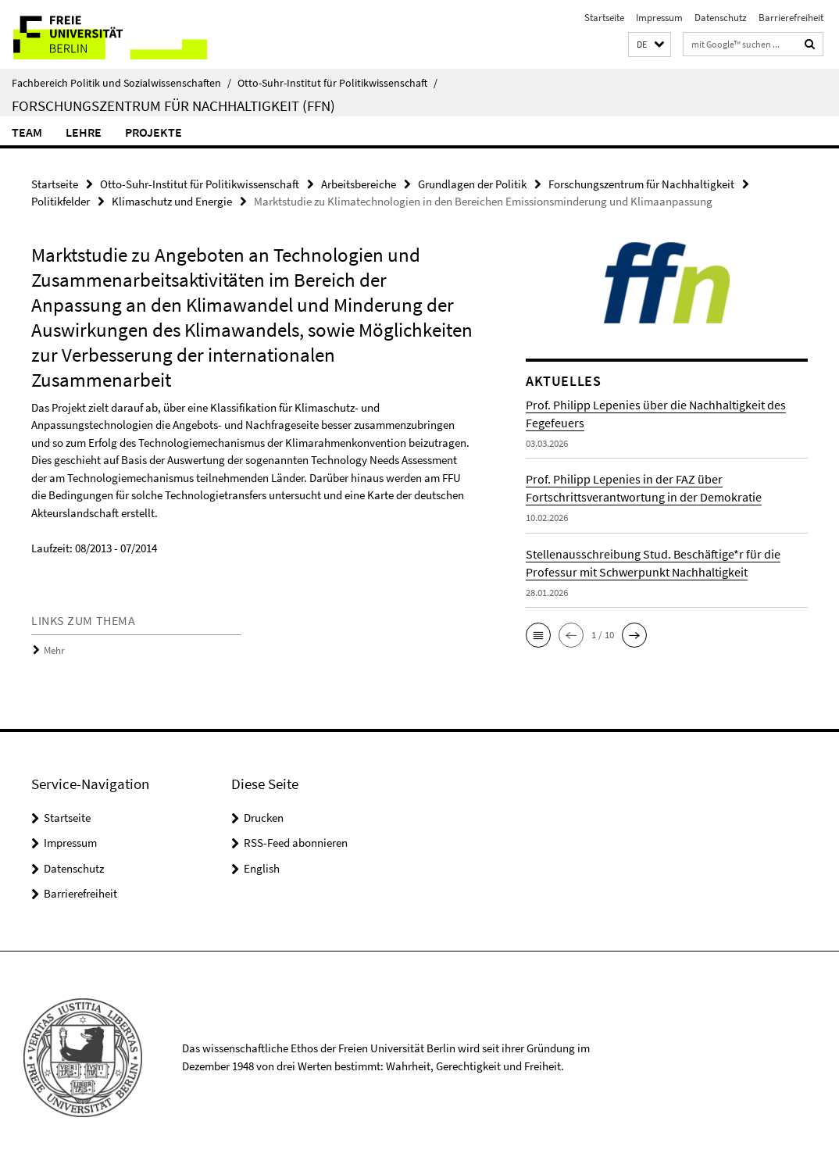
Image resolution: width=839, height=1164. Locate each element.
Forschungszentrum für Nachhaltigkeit (641, 184)
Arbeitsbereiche (358, 184)
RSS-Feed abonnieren (296, 842)
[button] (649, 45)
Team (27, 132)
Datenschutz (720, 17)
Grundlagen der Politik (472, 184)
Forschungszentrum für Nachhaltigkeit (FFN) (173, 105)
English (262, 868)
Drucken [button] (264, 817)
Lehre (84, 132)
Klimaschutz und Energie (172, 201)
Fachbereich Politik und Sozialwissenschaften (121, 82)
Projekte (153, 132)
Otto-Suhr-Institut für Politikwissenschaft (337, 82)
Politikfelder (60, 201)
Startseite (604, 17)
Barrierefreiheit (791, 17)
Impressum (659, 17)
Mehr (54, 650)
